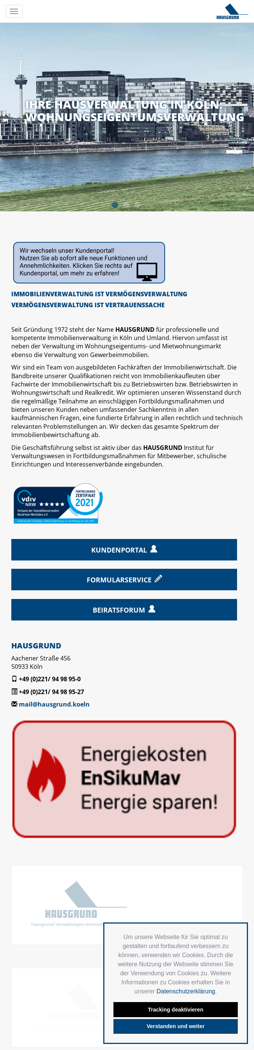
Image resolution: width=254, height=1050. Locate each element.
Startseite (18, 1003)
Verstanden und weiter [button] (176, 1026)
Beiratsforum (119, 609)
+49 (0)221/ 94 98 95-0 (50, 679)
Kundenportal (119, 549)
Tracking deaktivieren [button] (175, 1010)
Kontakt (46, 1003)
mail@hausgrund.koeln (54, 704)
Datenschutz (78, 1003)
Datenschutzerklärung (185, 991)
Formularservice (119, 579)
